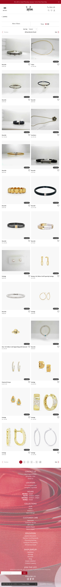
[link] (51, 7)
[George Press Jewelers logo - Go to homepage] (29, 8)
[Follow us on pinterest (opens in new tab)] (33, 579)
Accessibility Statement (46, 584)
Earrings (30, 554)
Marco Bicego (30, 513)
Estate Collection (30, 561)
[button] (49, 10)
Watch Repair (30, 529)
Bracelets (30, 556)
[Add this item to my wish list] (28, 64)
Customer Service (30, 522)
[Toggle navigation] (5, 8)
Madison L (30, 511)
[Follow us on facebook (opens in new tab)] (30, 579)
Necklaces (30, 552)
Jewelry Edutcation (30, 536)
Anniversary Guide (30, 545)
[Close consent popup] (35, 584)
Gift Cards (30, 525)
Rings (30, 559)
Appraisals (30, 520)
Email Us (30, 478)
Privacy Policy (25, 584)
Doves (30, 508)
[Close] (59, 2)
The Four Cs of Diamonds (30, 538)
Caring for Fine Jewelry (31, 542)
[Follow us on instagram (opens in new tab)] (28, 579)
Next (56, 32)
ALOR (30, 506)
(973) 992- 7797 (30, 476)
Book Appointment (30, 474)
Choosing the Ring (30, 540)
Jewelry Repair (30, 527)
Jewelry (5, 16)
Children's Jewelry (30, 563)
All (40, 462)
